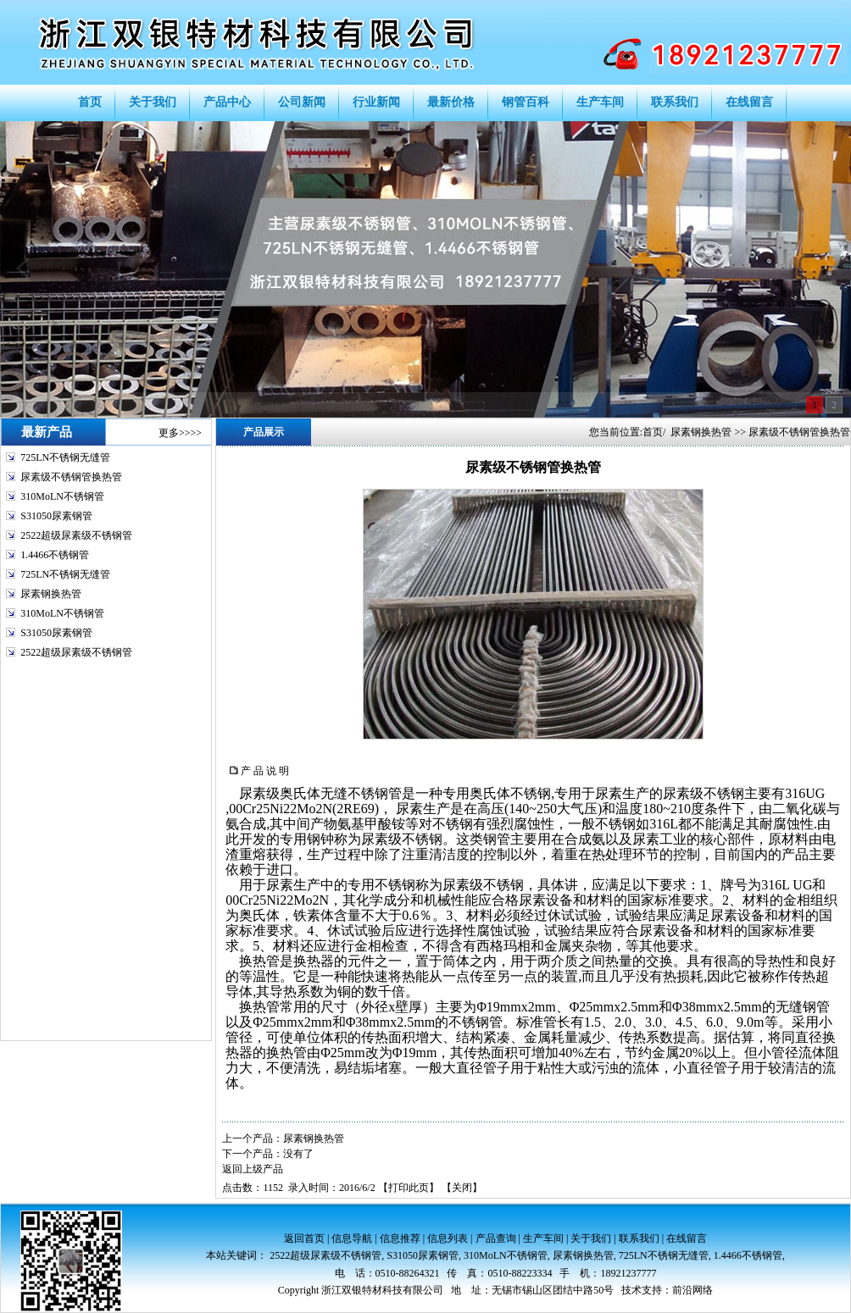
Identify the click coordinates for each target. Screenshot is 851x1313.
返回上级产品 (252, 1169)
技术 (631, 1290)
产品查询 (496, 1238)
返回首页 (304, 1238)
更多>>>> (180, 433)
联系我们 (639, 1238)
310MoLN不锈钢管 (62, 496)
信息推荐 (400, 1238)
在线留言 (686, 1238)
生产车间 (543, 1238)
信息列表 (447, 1238)
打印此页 (408, 1188)
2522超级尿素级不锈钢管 (76, 535)
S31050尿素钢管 (56, 516)
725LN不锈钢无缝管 (65, 457)
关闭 (462, 1188)
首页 (652, 432)
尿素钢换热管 (50, 594)
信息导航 (351, 1238)
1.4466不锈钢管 (54, 555)
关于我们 (590, 1238)
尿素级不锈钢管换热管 (71, 477)
